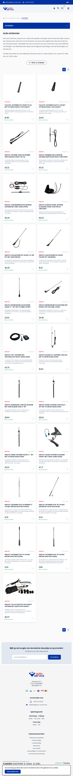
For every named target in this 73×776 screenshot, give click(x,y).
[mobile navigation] (68, 8)
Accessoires (10, 18)
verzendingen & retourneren (36, 751)
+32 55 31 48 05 (28, 2)
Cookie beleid (36, 743)
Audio (18, 18)
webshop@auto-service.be (12, 2)
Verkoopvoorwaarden (36, 738)
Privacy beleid (36, 740)
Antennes (36, 26)
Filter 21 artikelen (36, 63)
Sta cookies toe (12, 772)
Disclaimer (36, 746)
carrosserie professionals (36, 754)
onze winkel (36, 748)
